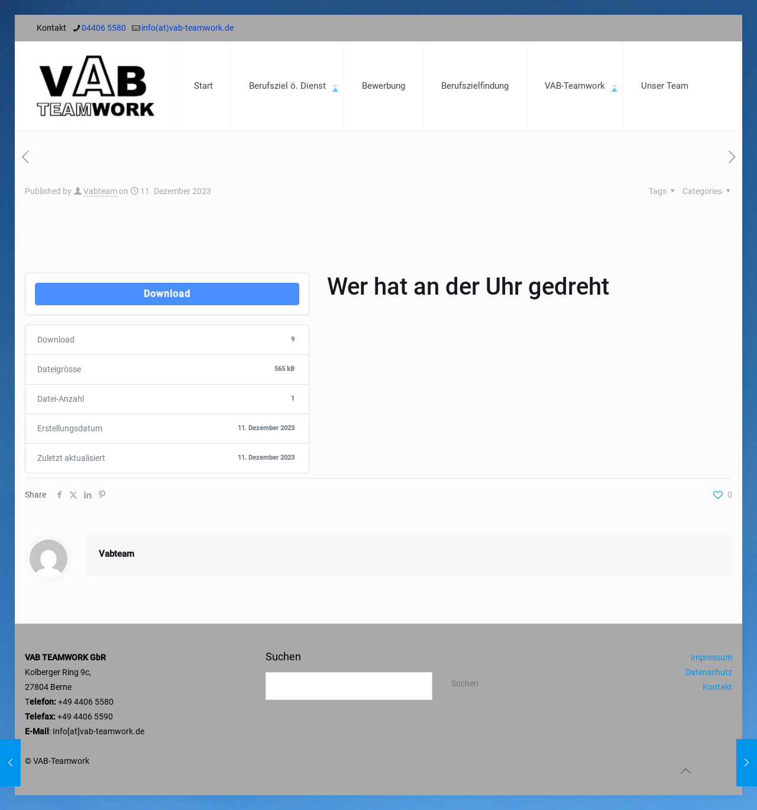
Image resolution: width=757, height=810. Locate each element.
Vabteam (100, 191)
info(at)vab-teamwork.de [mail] (187, 28)
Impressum (711, 657)
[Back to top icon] (685, 771)
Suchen (283, 656)
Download (167, 293)
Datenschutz (708, 672)
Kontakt (717, 687)
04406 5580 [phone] (104, 28)
